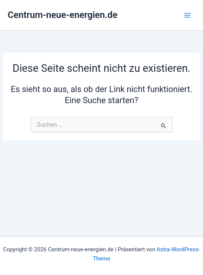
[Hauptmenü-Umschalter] (187, 15)
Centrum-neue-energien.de (63, 15)
